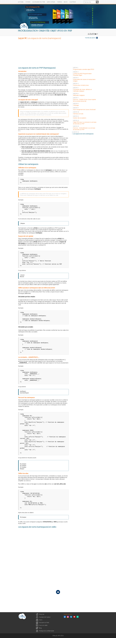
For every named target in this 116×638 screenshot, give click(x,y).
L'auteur (73, 2)
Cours (28, 2)
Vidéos (59, 2)
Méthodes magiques (79, 95)
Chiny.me (41, 614)
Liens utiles (51, 2)
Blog (65, 2)
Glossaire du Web (38, 2)
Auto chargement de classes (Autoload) (84, 109)
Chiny (54, 635)
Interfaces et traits (78, 114)
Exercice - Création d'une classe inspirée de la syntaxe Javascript (84, 100)
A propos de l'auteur (45, 617)
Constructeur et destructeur (81, 85)
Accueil (20, 2)
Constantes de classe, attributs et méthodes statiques (82, 90)
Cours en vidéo (43, 625)
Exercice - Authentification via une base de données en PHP (84, 128)
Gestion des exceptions (79, 118)
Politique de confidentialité (46, 631)
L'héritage (76, 105)
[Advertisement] (58, 52)
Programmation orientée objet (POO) (83, 69)
